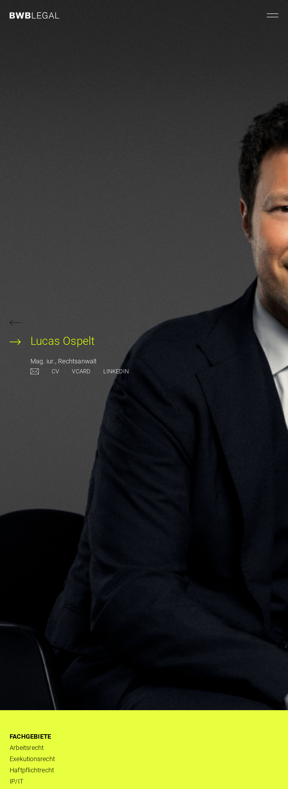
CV (55, 371)
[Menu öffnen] (272, 15)
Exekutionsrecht (32, 759)
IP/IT (16, 781)
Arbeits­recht (27, 748)
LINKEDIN (116, 371)
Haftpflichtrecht (32, 770)
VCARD (81, 371)
